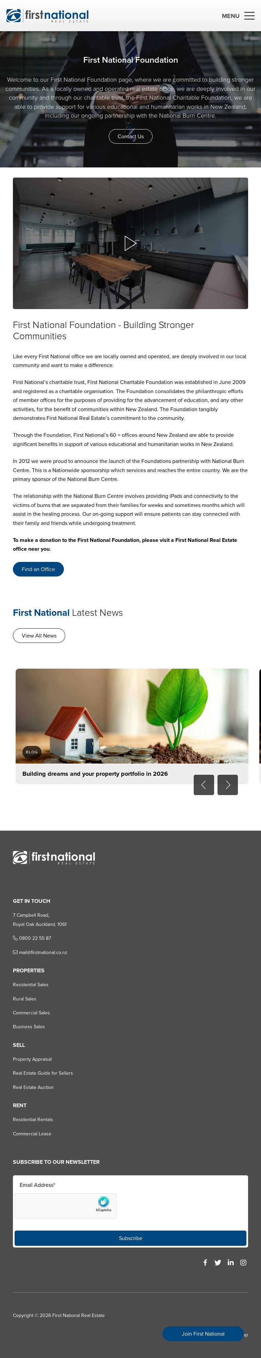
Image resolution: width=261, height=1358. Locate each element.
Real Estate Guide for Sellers (43, 1073)
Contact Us (131, 136)
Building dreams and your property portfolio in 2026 (95, 773)
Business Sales (29, 1026)
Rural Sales (24, 998)
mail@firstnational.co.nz (40, 952)
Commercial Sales (31, 1012)
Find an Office (38, 569)
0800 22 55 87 (32, 938)
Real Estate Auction (33, 1087)
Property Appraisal (32, 1059)
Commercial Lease (32, 1133)
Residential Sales (31, 984)
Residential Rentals (33, 1119)
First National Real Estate (78, 1315)
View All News (39, 636)
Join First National (203, 1334)
